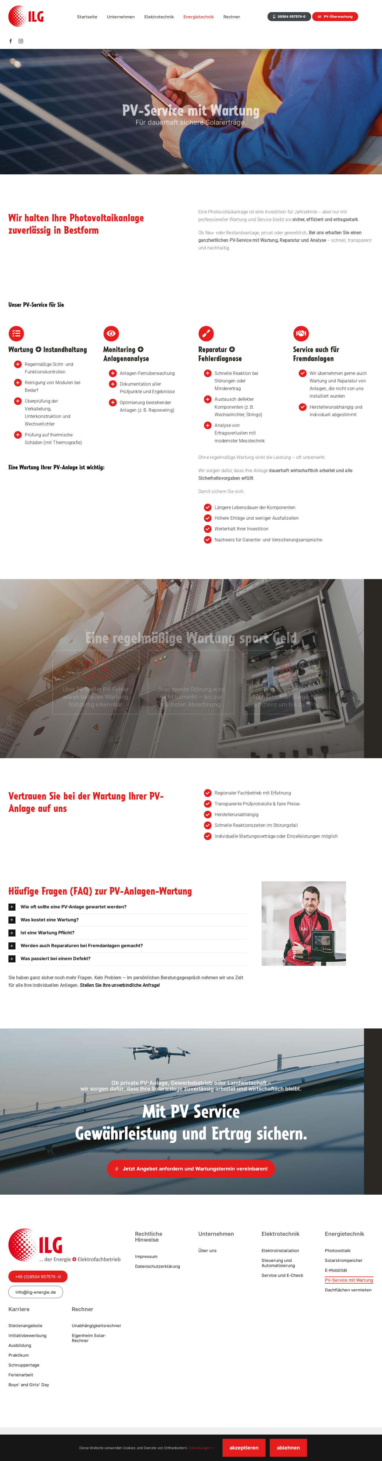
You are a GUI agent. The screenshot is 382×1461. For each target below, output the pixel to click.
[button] (127, 907)
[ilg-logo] (64, 1230)
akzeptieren (244, 1447)
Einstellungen (201, 1448)
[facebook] (10, 41)
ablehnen (288, 1447)
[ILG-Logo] (25, 7)
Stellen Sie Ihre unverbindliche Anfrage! (120, 985)
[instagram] (21, 41)
